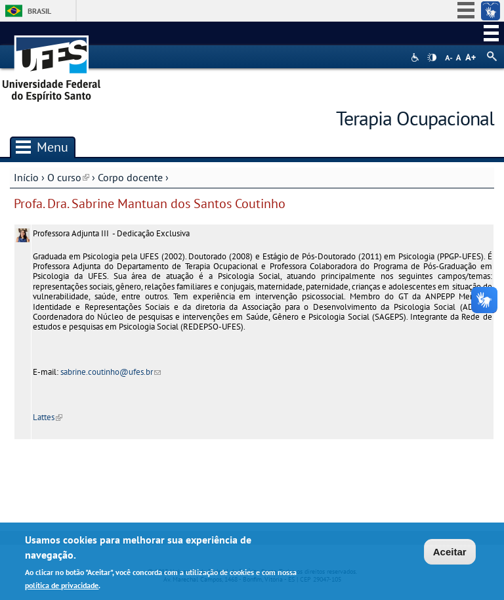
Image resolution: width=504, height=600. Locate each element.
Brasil (39, 11)
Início (26, 177)
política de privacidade (61, 586)
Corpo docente (130, 177)
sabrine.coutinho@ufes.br (110, 371)
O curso (68, 177)
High (431, 57)
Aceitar (450, 553)
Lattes (47, 417)
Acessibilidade (416, 57)
